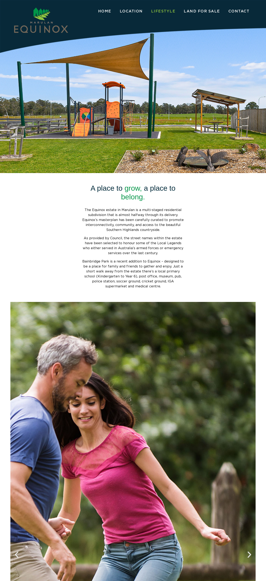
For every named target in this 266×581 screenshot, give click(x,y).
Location (131, 11)
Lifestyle (163, 11)
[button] (16, 554)
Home (104, 11)
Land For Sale (202, 11)
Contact (239, 11)
